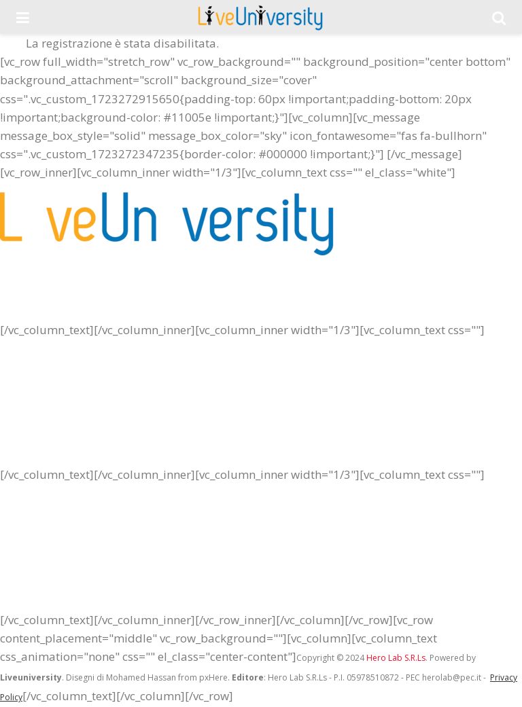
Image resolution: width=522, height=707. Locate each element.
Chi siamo (26, 382)
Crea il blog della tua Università (85, 456)
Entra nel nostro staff (56, 419)
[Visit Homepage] (261, 17)
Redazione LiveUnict (54, 527)
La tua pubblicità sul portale (77, 400)
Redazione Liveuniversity (66, 546)
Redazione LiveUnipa (56, 564)
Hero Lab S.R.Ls (395, 658)
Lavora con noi (39, 438)
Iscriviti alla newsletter (60, 601)
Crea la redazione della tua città (85, 582)
